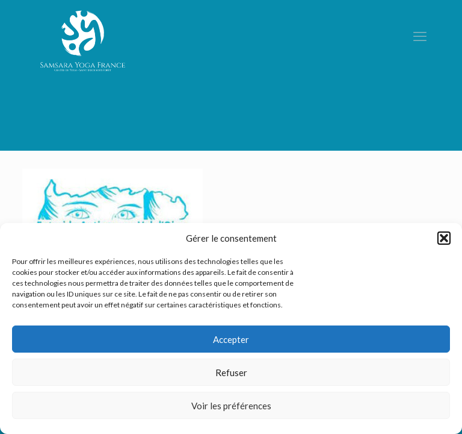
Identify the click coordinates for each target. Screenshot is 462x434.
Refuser (231, 372)
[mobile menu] (420, 36)
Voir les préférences (231, 405)
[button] (444, 238)
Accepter (231, 339)
